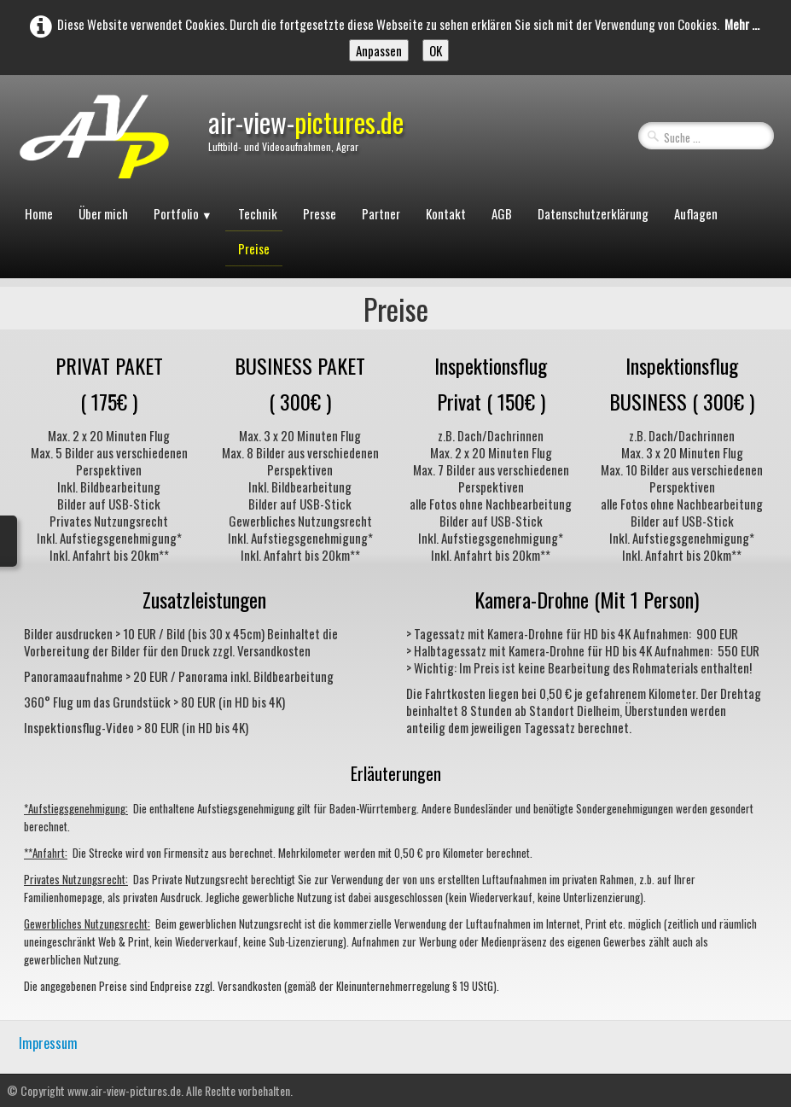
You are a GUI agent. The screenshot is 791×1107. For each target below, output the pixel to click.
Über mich (103, 213)
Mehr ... (741, 24)
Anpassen (379, 50)
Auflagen (696, 213)
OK (435, 50)
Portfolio (183, 213)
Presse (319, 213)
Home (39, 213)
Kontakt (446, 213)
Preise (254, 248)
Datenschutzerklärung (593, 213)
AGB (501, 213)
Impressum (48, 1043)
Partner (381, 213)
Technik (257, 213)
